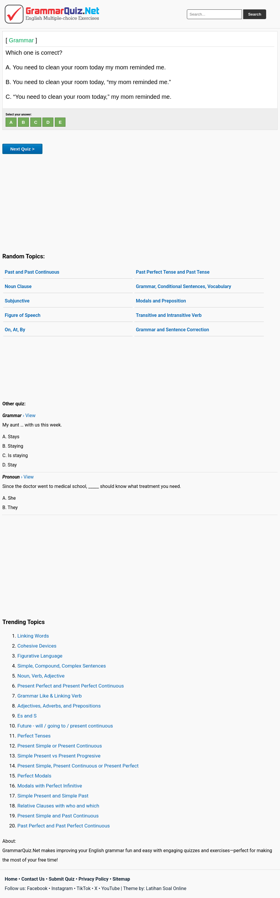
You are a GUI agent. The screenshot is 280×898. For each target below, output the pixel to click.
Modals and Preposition (161, 301)
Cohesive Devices (37, 646)
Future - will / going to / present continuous (65, 726)
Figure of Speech (22, 315)
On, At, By (15, 329)
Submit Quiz (62, 879)
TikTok (84, 888)
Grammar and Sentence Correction (172, 329)
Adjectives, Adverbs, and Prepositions (59, 706)
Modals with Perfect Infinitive (49, 786)
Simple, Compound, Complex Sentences (61, 666)
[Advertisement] (140, 202)
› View (29, 415)
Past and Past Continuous (32, 272)
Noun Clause (18, 286)
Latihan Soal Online (166, 888)
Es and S (27, 716)
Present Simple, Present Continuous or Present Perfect (78, 766)
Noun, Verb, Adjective (41, 676)
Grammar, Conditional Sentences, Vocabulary (183, 286)
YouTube (110, 888)
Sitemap (121, 879)
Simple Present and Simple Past (52, 796)
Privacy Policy (93, 879)
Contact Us (33, 879)
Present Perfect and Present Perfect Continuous (70, 686)
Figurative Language (39, 656)
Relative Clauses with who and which (58, 806)
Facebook (37, 888)
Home (11, 879)
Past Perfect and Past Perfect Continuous (63, 826)
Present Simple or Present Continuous (59, 746)
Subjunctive (17, 301)
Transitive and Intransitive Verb (169, 315)
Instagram (62, 888)
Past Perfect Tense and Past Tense (173, 272)
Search (254, 14)
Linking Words (33, 636)
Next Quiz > (22, 148)
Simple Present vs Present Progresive (59, 756)
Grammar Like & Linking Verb (49, 696)
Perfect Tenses (34, 736)
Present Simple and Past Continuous (58, 816)
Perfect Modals (34, 776)
